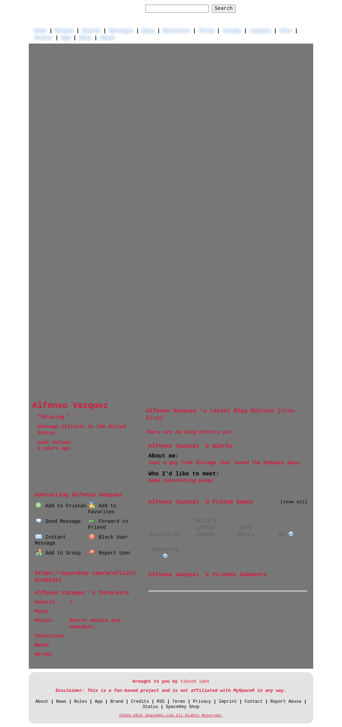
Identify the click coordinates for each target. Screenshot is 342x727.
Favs (286, 31)
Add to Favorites (102, 509)
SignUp (300, 8)
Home (40, 31)
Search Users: (122, 8)
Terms (178, 701)
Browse (64, 31)
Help (252, 8)
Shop (85, 38)
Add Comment (283, 585)
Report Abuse (285, 701)
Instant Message (50, 540)
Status (150, 707)
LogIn (274, 8)
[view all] (293, 502)
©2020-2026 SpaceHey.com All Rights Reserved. (171, 715)
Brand (116, 701)
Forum (206, 31)
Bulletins (176, 31)
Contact (254, 701)
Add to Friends (60, 506)
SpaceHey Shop (182, 707)
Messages (121, 31)
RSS (161, 701)
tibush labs (194, 681)
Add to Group (58, 553)
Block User (108, 537)
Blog (148, 31)
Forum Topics (97, 485)
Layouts (260, 31)
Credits (140, 701)
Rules (80, 701)
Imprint (228, 701)
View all (246, 585)
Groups (232, 31)
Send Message (58, 521)
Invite (43, 38)
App (65, 38)
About (107, 38)
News (61, 701)
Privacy (202, 701)
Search (224, 8)
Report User (109, 553)
